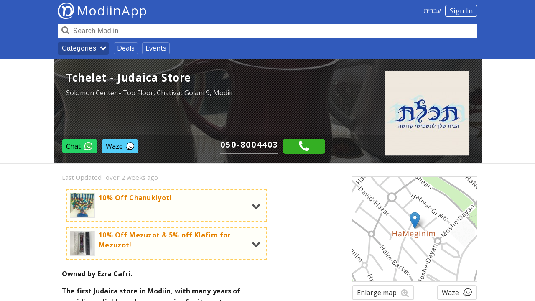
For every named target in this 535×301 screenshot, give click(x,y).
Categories (79, 48)
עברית (432, 10)
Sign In (461, 11)
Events (155, 48)
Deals (126, 48)
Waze (120, 146)
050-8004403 (249, 144)
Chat (79, 146)
